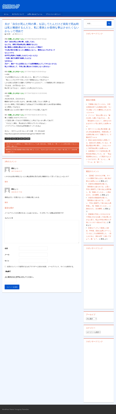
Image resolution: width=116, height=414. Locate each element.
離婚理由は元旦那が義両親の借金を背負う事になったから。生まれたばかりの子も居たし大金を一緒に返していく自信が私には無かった (41, 150)
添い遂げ (17, 138)
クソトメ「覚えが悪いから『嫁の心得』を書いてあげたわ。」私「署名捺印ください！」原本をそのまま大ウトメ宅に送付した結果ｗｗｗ (98, 120)
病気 (21, 138)
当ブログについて (18, 14)
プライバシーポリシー (53, 14)
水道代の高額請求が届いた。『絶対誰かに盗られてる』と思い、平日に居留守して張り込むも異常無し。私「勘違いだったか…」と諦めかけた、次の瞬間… (98, 189)
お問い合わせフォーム (34, 14)
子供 (12, 138)
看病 (25, 138)
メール (7, 254)
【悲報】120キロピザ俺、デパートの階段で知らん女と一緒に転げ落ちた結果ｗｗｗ (98, 178)
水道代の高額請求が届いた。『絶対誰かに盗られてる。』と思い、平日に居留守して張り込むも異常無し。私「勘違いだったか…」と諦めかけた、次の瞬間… (98, 203)
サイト (7, 261)
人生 (6, 138)
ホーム (6, 14)
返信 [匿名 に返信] (6, 182)
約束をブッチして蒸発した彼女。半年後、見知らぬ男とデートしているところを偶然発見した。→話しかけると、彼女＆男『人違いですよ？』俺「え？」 (98, 233)
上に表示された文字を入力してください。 (20, 277)
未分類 (8, 34)
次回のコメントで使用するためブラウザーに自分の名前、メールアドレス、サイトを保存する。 (41, 266)
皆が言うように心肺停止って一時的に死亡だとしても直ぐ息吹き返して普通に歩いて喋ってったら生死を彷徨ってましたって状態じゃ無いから (42, 145)
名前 (6, 248)
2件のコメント (18, 34)
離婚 (28, 138)
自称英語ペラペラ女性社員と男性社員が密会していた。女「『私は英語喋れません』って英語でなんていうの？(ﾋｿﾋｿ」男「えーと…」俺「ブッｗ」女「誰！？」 (98, 156)
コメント (9, 218)
